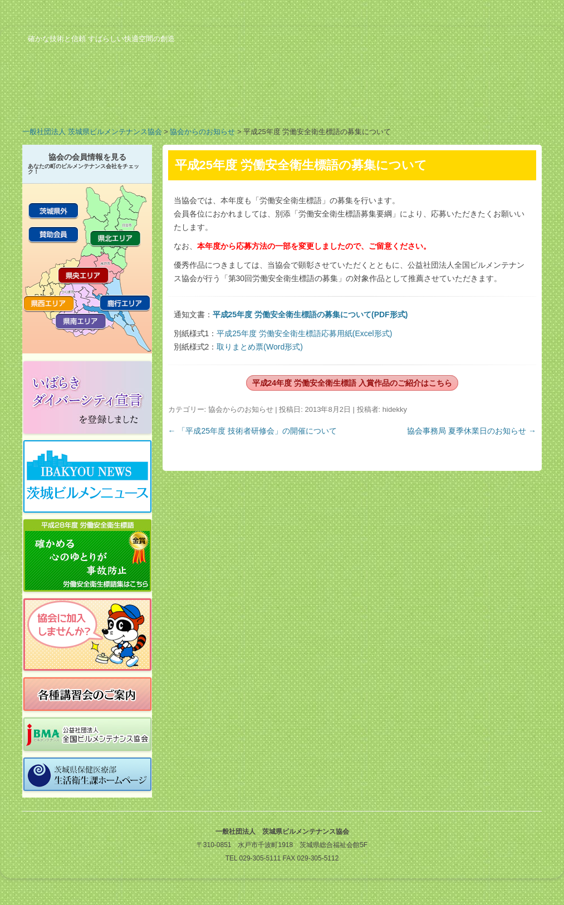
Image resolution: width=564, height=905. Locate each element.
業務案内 (155, 102)
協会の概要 (66, 102)
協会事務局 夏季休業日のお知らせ (471, 430)
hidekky (394, 409)
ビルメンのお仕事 (423, 102)
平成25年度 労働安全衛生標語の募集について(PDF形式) (310, 314)
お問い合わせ (512, 102)
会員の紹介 (245, 102)
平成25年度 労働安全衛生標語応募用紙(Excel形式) (304, 333)
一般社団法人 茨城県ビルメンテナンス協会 (92, 131)
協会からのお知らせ (202, 131)
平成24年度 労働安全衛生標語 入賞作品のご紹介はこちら (352, 382)
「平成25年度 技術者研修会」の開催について (252, 430)
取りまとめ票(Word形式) (260, 346)
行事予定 (334, 102)
